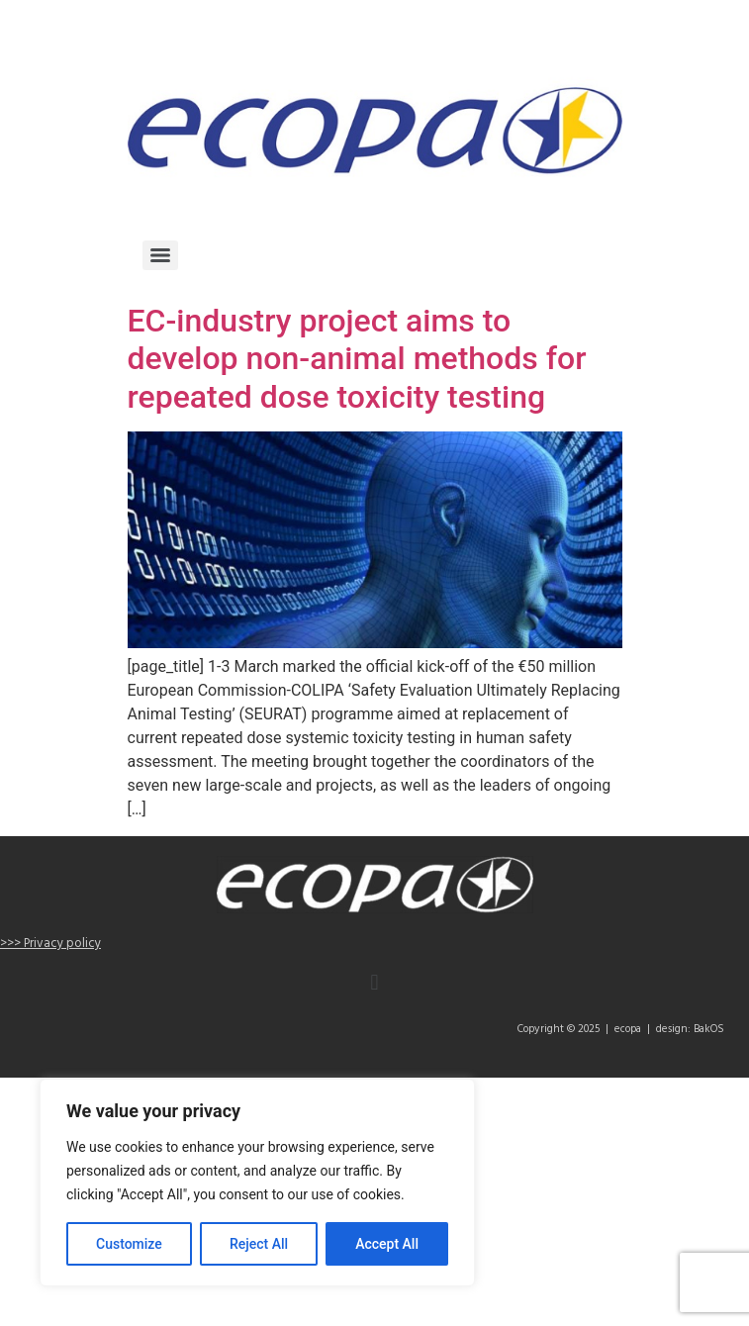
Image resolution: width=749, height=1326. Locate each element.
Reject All (259, 1244)
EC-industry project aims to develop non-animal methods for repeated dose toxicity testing (357, 359)
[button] (374, 983)
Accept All (387, 1244)
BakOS (709, 1029)
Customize (129, 1244)
